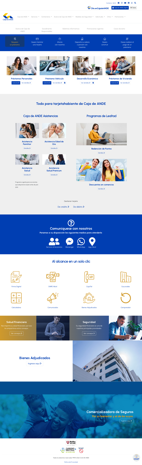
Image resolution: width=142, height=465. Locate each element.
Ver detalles (26, 83)
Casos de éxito (119, 29)
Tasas (133, 8)
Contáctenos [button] (46, 17)
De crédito (63, 206)
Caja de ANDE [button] (22, 17)
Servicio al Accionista (54, 242)
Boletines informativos (71, 29)
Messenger (69, 242)
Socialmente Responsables (47, 30)
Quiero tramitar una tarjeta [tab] (37, 41)
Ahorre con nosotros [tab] (60, 41)
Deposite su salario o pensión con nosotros (82, 42)
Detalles (27, 150)
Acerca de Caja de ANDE (22, 30)
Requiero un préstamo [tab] (15, 41)
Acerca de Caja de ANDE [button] (63, 17)
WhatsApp (81, 242)
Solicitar (16, 83)
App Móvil (92, 242)
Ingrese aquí (34, 363)
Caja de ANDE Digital (120, 8)
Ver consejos (16, 333)
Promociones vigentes (95, 29)
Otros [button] (109, 17)
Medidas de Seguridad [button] (83, 17)
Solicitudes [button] (100, 17)
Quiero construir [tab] (104, 41)
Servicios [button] (34, 17)
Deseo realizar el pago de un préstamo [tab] (127, 42)
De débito (78, 206)
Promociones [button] (119, 17)
